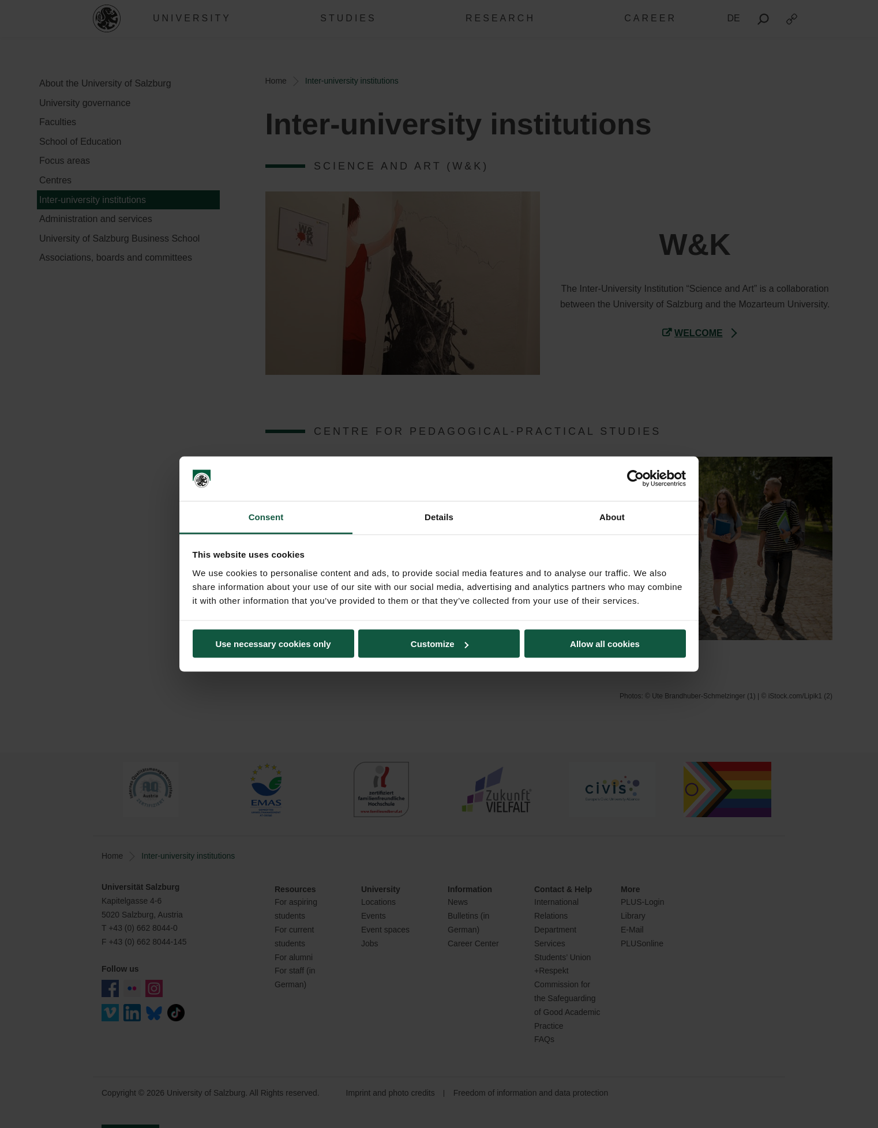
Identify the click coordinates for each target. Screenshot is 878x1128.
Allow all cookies (605, 644)
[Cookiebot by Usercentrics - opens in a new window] (635, 478)
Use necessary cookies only (273, 644)
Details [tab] (439, 516)
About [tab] (612, 516)
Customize (439, 644)
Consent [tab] (266, 516)
